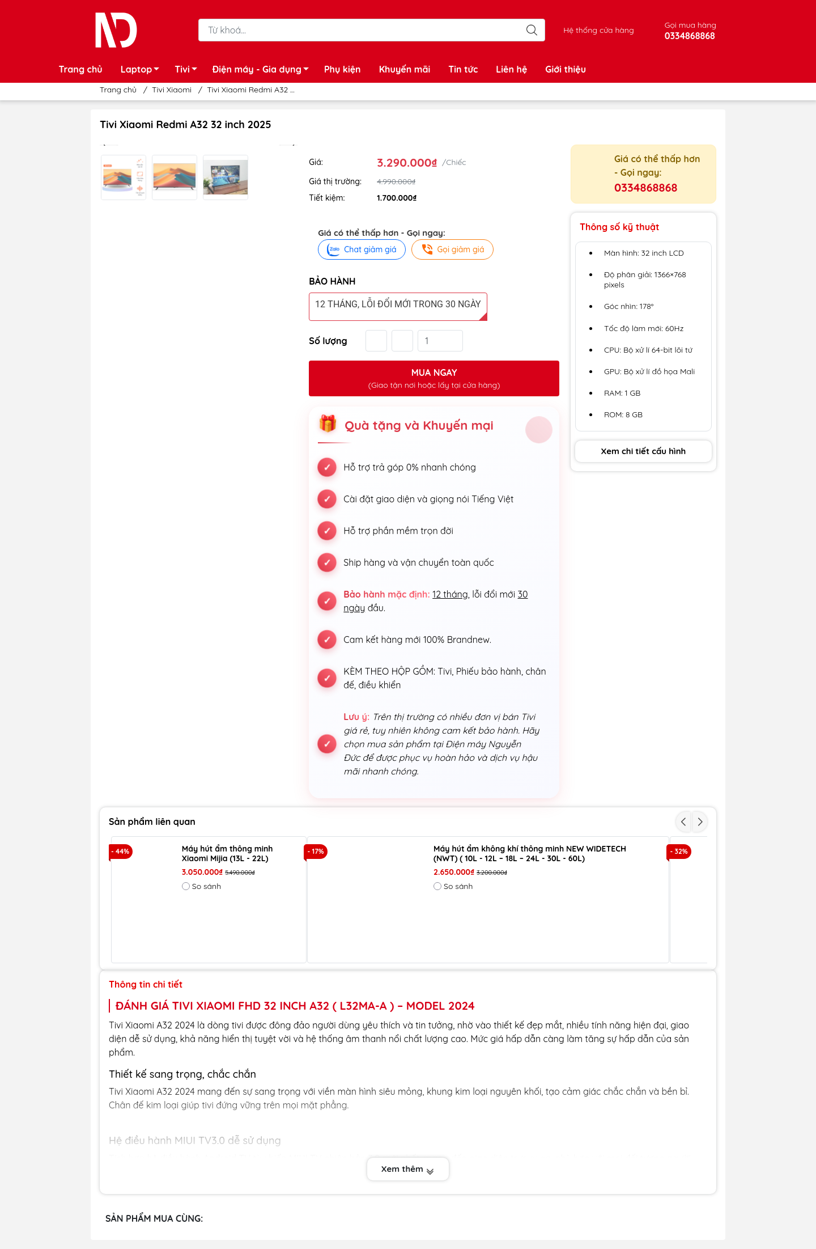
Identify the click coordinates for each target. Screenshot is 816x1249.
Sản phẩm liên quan (152, 821)
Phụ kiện (342, 69)
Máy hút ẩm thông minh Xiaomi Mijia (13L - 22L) (227, 853)
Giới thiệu (565, 69)
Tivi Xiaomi (172, 89)
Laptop (143, 70)
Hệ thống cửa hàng (598, 30)
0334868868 (645, 187)
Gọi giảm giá (452, 249)
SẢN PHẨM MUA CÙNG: (154, 1218)
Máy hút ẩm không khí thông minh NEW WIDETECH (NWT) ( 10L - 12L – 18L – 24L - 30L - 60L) (530, 853)
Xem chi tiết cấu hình (643, 451)
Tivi (189, 70)
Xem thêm (408, 1169)
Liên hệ (511, 69)
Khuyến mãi (405, 69)
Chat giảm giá (361, 249)
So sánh (201, 886)
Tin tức (463, 69)
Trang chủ (81, 69)
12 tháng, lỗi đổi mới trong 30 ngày (398, 304)
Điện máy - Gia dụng (263, 70)
